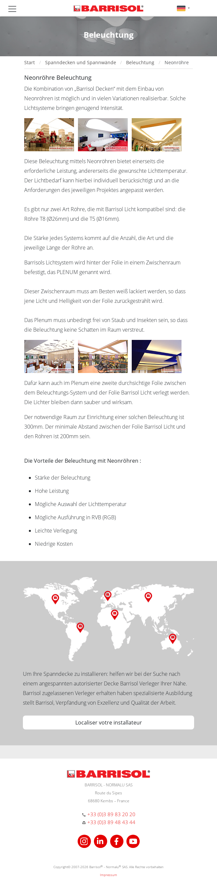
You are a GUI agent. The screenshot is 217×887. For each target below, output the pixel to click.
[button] (183, 8)
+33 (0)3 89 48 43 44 (111, 822)
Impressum (108, 874)
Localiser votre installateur (108, 722)
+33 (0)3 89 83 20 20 (111, 814)
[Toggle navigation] (12, 9)
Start (29, 62)
